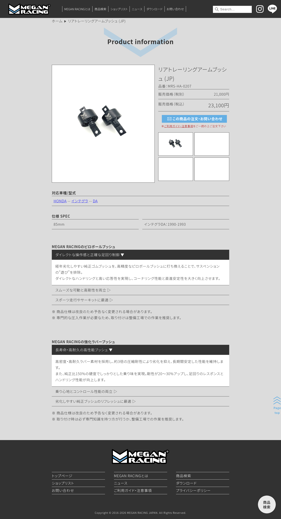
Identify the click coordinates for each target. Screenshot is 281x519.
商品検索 (100, 9)
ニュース (137, 9)
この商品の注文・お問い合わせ (194, 119)
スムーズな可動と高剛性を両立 (80, 290)
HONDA (60, 200)
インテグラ (79, 200)
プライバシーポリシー (193, 490)
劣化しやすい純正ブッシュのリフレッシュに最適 (93, 401)
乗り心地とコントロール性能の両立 (84, 391)
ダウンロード (154, 9)
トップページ (62, 475)
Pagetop (277, 410)
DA (95, 200)
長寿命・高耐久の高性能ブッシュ (81, 349)
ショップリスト (119, 9)
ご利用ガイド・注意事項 (178, 126)
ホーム (57, 21)
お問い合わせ (175, 9)
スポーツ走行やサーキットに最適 (81, 299)
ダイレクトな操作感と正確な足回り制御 (87, 254)
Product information (140, 41)
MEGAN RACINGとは (77, 9)
